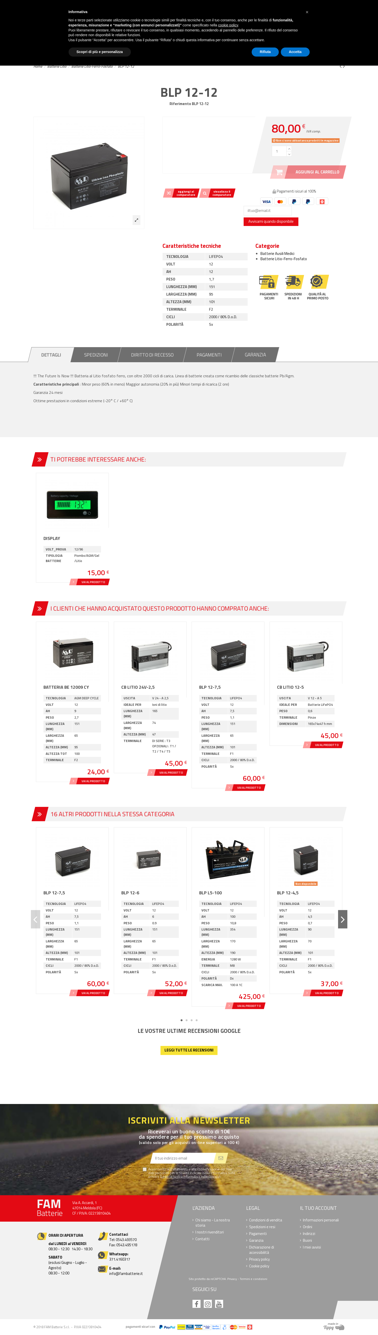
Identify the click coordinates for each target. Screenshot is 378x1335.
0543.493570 (126, 1239)
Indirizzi (309, 1233)
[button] (307, 12)
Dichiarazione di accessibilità (261, 1250)
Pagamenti (258, 1233)
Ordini (307, 1226)
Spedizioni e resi (262, 1226)
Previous (35, 919)
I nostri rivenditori (209, 1232)
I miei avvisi (312, 1247)
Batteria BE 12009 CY (66, 687)
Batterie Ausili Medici (277, 253)
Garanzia (256, 1240)
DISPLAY (51, 538)
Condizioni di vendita (265, 1220)
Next (342, 919)
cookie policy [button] (228, 25)
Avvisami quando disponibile (271, 221)
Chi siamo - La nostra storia (212, 1222)
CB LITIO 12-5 (290, 687)
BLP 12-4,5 (288, 892)
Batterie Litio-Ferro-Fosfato (283, 259)
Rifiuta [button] (265, 52)
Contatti (202, 1238)
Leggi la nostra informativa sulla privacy (190, 1176)
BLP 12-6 (130, 892)
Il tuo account (318, 1208)
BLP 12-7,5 (210, 687)
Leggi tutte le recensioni (189, 1050)
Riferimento (180, 103)
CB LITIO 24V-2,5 (138, 687)
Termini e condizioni (253, 1278)
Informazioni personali (321, 1220)
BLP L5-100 (210, 892)
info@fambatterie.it (126, 1273)
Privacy (232, 1278)
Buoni (307, 1240)
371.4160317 (119, 1259)
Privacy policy (259, 1259)
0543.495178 (126, 1245)
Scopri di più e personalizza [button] (100, 52)
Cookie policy (259, 1266)
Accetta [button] (295, 52)
